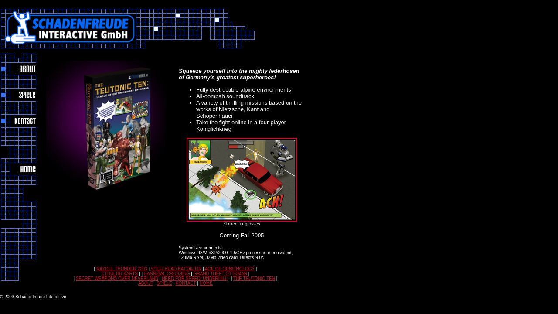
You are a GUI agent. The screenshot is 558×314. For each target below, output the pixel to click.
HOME (206, 283)
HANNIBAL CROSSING (167, 273)
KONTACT (186, 283)
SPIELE (164, 283)
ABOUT (145, 283)
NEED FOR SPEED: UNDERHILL (194, 278)
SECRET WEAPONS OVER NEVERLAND (117, 278)
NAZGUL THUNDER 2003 (121, 268)
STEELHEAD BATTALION (176, 268)
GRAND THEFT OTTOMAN (220, 273)
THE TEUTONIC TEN (254, 278)
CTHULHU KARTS (120, 273)
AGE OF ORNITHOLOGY (230, 268)
